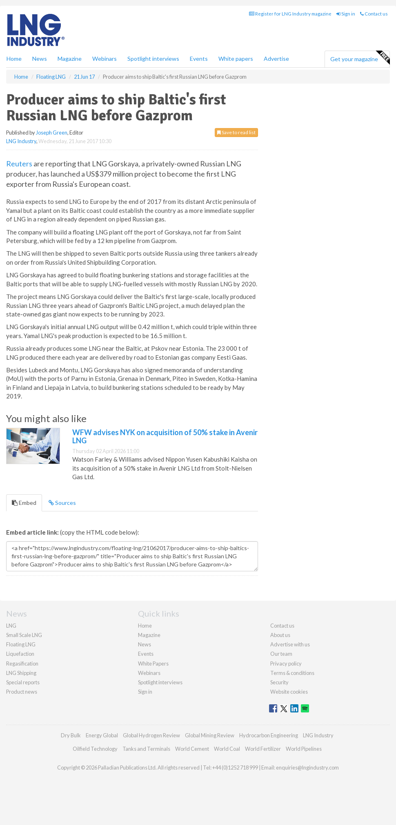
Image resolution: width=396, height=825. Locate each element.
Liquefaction (20, 653)
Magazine (70, 58)
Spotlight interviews (153, 58)
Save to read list (236, 132)
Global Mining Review (209, 735)
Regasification (22, 663)
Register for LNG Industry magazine (290, 13)
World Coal (227, 748)
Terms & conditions (292, 673)
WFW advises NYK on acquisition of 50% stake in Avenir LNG (165, 436)
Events (199, 58)
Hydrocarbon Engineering (268, 735)
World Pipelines (304, 748)
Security (279, 682)
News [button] (39, 58)
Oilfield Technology (95, 748)
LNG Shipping (21, 673)
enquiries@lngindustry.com (307, 767)
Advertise (276, 58)
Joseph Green (51, 132)
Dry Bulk (71, 735)
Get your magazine (359, 58)
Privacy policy (286, 663)
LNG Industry (21, 141)
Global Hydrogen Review (151, 735)
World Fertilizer (263, 748)
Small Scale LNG (24, 635)
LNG (11, 625)
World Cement (192, 748)
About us (280, 635)
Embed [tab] (24, 502)
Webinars (104, 58)
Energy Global (102, 735)
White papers (235, 58)
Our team (281, 653)
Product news (21, 691)
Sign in (345, 13)
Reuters (19, 163)
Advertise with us (290, 644)
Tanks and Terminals (146, 748)
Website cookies (289, 691)
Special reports (23, 682)
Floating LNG (21, 644)
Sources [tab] (62, 502)
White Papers (153, 663)
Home (14, 58)
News (144, 644)
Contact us (374, 13)
